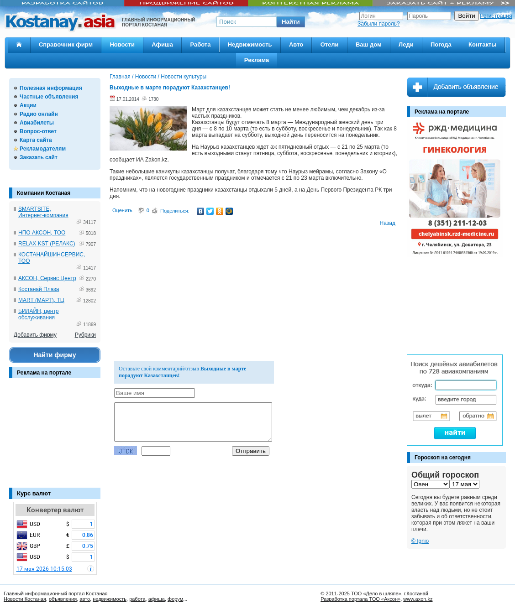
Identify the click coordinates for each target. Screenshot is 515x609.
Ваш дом (369, 44)
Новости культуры (183, 76)
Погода (441, 44)
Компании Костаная (43, 193)
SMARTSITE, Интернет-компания (43, 212)
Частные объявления (49, 97)
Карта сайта (36, 140)
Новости (122, 44)
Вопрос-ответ (38, 131)
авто (84, 599)
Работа (200, 44)
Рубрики (85, 335)
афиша (156, 599)
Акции (28, 105)
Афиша (162, 44)
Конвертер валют (55, 510)
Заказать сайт (39, 157)
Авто (296, 44)
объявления (63, 599)
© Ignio (420, 541)
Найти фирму (54, 355)
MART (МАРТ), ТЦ (41, 300)
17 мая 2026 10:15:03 (44, 569)
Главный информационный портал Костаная (56, 593)
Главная (120, 76)
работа (137, 599)
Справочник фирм (66, 44)
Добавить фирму (35, 335)
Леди (406, 44)
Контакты (482, 44)
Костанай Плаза (38, 289)
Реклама (256, 60)
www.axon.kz (417, 599)
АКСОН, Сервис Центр (47, 278)
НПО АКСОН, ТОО (41, 232)
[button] (291, 21)
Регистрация (496, 16)
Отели (330, 44)
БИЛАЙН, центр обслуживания (38, 314)
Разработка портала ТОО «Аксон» (360, 599)
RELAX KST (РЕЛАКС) (46, 243)
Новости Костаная (25, 599)
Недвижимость (250, 44)
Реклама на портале (44, 373)
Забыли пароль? (378, 24)
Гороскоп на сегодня (443, 457)
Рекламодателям (43, 149)
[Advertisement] (54, 437)
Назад (387, 223)
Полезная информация (51, 88)
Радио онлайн (39, 114)
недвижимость (109, 599)
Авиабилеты (37, 123)
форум (175, 599)
